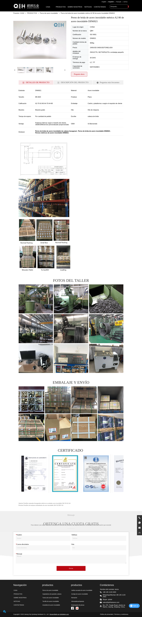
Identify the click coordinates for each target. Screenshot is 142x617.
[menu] (74, 7)
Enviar (71, 568)
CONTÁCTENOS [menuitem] (100, 7)
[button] (61, 7)
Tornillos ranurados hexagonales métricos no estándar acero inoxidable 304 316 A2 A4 (46, 503)
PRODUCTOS (32, 13)
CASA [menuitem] (48, 7)
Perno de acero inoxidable (48, 13)
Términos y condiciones (121, 614)
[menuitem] (61, 7)
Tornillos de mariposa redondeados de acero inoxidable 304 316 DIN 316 (43, 505)
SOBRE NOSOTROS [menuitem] (75, 7)
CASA (22, 13)
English (104, 2)
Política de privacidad (106, 614)
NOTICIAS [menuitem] (88, 7)
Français (118, 2)
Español (111, 2)
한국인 (125, 2)
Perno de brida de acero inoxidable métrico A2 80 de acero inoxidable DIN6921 (87, 13)
